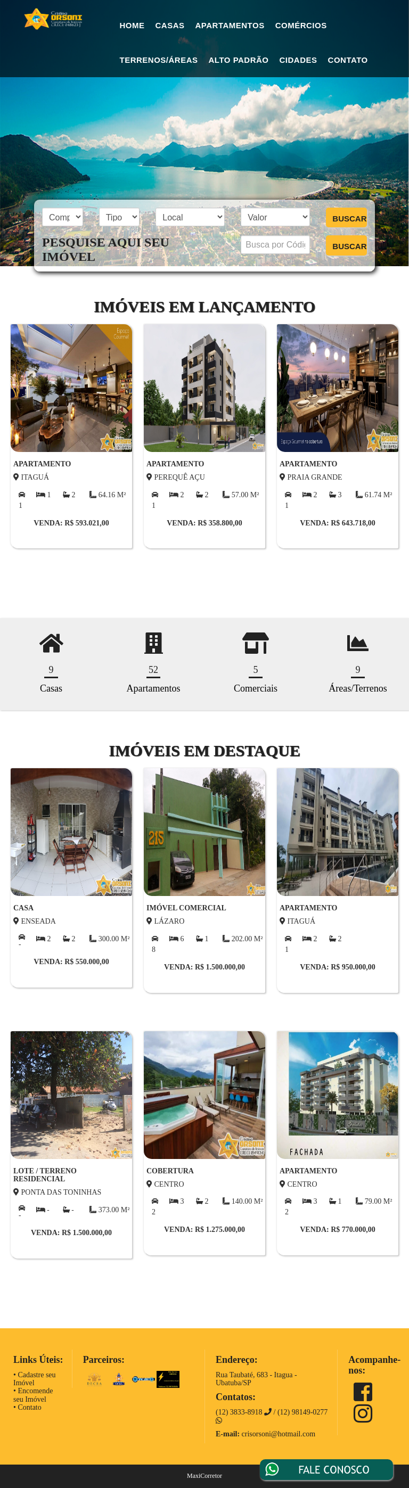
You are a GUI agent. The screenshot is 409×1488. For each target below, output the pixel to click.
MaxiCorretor (204, 1475)
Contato (348, 59)
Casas (170, 25)
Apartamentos (230, 25)
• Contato (27, 1407)
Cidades (298, 59)
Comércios (301, 25)
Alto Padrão (239, 59)
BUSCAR (349, 218)
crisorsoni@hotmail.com (278, 1434)
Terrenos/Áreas (159, 59)
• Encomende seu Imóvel (33, 1395)
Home (132, 25)
